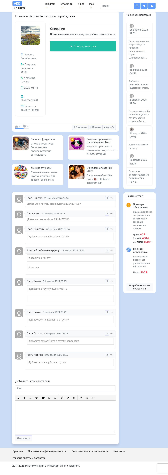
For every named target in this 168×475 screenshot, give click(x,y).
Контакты (119, 451)
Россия (28, 54)
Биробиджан (28, 58)
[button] (144, 6)
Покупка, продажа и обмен (28, 68)
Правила (17, 451)
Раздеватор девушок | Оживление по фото (100, 141)
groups (18, 5)
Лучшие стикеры (41, 167)
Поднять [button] (95, 127)
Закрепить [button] (80, 127)
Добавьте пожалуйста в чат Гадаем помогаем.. (139, 84)
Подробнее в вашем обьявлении (139, 287)
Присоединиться (83, 46)
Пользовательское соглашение (90, 451)
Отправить (23, 438)
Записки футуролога (43, 139)
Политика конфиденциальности (47, 451)
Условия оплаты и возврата (28, 458)
